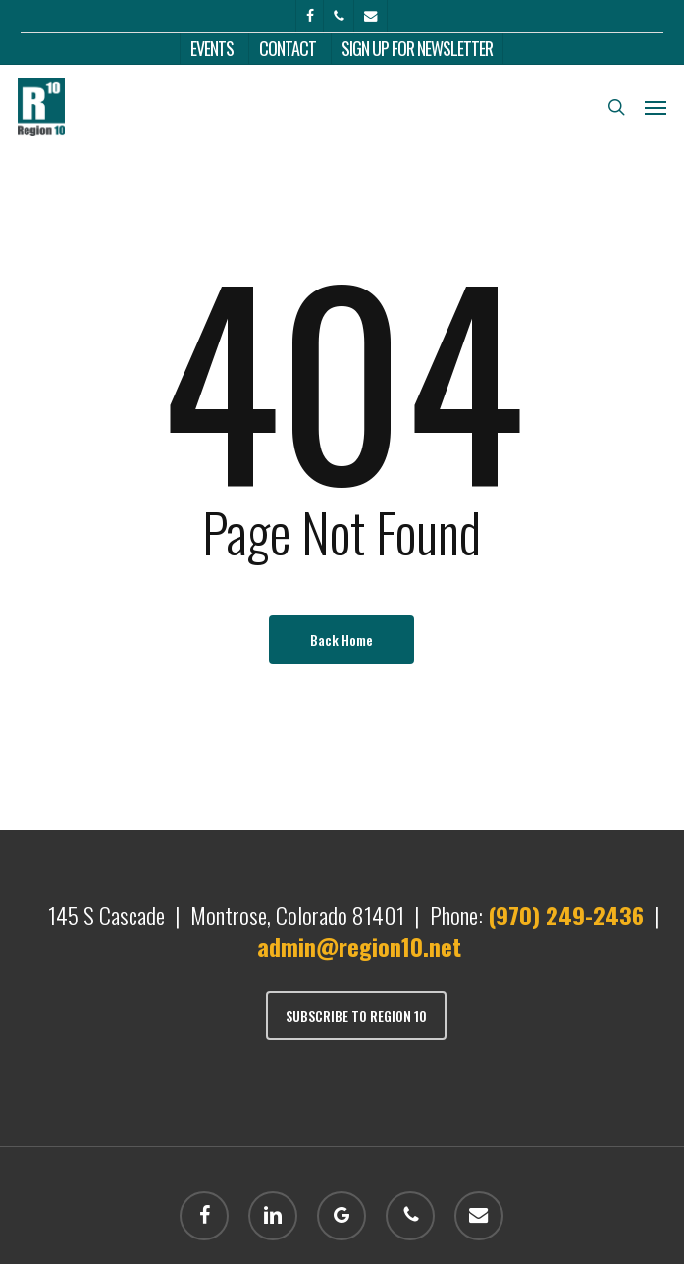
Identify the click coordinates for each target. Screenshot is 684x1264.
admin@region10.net (359, 946)
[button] (655, 107)
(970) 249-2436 (566, 914)
